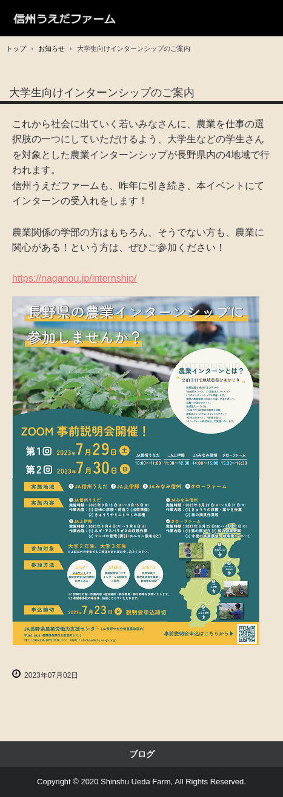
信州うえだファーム (65, 18)
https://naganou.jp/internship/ (74, 278)
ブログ (142, 754)
